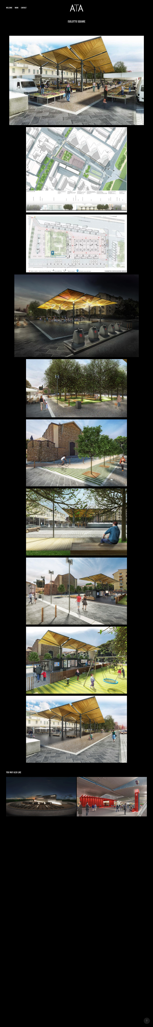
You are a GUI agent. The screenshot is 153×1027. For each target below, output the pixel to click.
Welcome (9, 8)
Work (16, 8)
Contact (24, 8)
